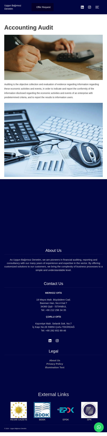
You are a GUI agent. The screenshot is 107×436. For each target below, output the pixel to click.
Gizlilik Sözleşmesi (87, 375)
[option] (21, 415)
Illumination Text (54, 367)
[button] (99, 427)
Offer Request (43, 7)
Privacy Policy (54, 363)
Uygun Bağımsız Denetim (12, 7)
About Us (54, 360)
